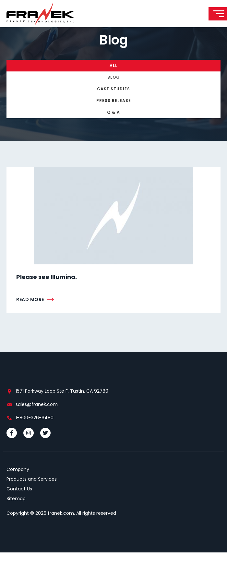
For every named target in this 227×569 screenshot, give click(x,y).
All (113, 82)
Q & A (113, 129)
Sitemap (16, 515)
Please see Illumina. (46, 293)
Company (17, 486)
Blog (113, 93)
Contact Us (19, 505)
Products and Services (31, 495)
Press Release (113, 117)
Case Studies (113, 105)
